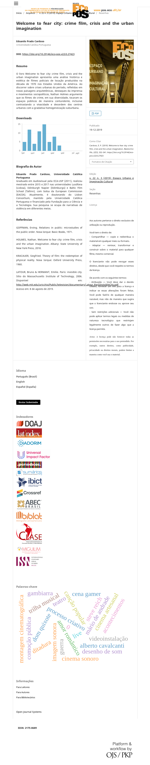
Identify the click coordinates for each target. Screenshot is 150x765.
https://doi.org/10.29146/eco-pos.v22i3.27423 (48, 54)
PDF (96, 113)
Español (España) (26, 386)
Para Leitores (23, 687)
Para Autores (22, 692)
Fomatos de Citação (102, 161)
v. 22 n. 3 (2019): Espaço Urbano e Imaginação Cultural (67, 13)
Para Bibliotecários (25, 697)
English (20, 381)
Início (19, 13)
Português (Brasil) (26, 376)
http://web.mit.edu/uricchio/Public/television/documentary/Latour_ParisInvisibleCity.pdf (67, 284)
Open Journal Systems (29, 711)
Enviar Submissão (28, 402)
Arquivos (30, 13)
